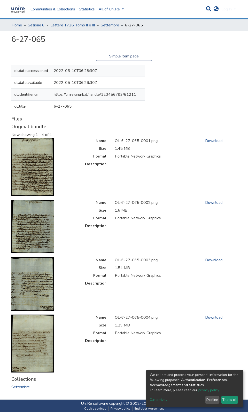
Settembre (110, 25)
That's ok (229, 399)
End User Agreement (149, 408)
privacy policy (208, 390)
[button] (216, 9)
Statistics (87, 9)
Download (214, 140)
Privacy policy (120, 408)
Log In (227, 9)
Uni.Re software (94, 403)
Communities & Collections (53, 9)
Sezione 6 (36, 25)
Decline (212, 399)
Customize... (159, 399)
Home (17, 25)
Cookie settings (95, 408)
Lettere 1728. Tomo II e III (72, 25)
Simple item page (124, 56)
